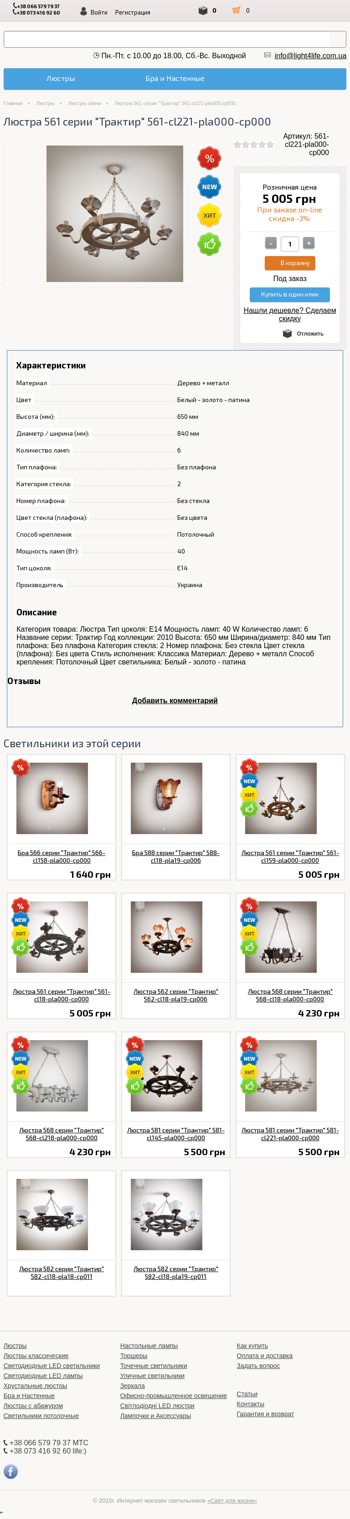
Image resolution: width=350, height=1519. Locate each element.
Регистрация (132, 12)
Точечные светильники (153, 1365)
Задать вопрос (258, 1365)
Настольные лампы (149, 1345)
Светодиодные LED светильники (52, 1365)
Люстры (45, 103)
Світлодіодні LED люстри (157, 1405)
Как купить (252, 1345)
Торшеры (134, 1355)
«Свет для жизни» (232, 1500)
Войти (99, 12)
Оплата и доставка (265, 1355)
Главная (13, 103)
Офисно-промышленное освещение (173, 1395)
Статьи (247, 1394)
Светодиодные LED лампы (43, 1375)
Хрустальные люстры (35, 1385)
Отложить (310, 334)
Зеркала (132, 1385)
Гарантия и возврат (265, 1414)
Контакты (250, 1404)
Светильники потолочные (41, 1415)
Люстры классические (36, 1355)
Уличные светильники (152, 1375)
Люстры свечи (84, 103)
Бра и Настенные (29, 1395)
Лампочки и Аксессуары (155, 1415)
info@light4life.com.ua (311, 56)
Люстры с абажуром (33, 1405)
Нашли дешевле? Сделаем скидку (290, 314)
